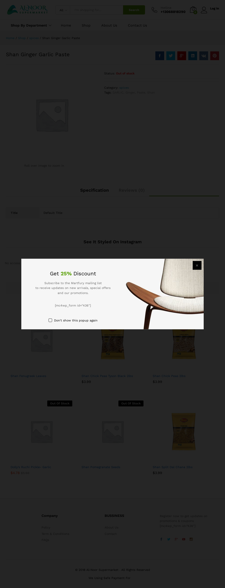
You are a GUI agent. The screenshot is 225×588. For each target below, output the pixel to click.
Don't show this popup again (76, 320)
